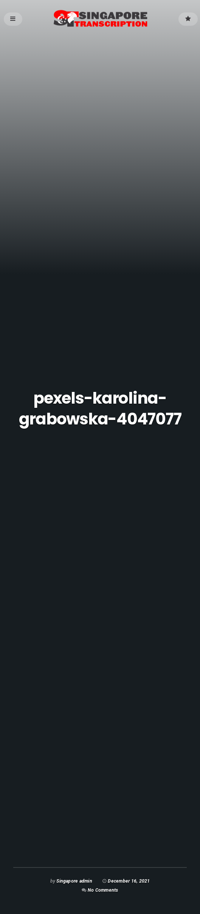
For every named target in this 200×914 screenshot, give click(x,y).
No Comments (103, 890)
